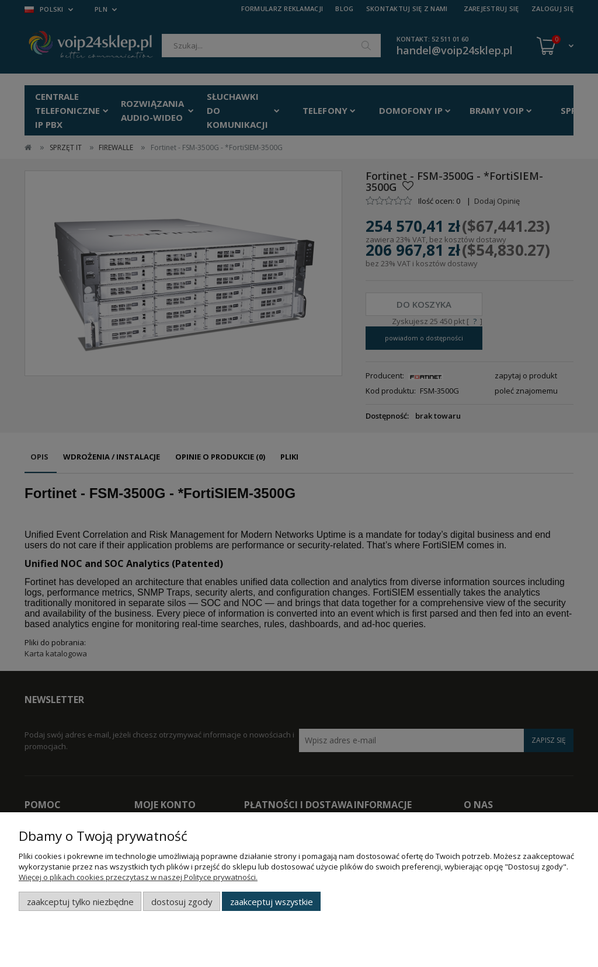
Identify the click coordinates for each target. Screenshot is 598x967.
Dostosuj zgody (181, 901)
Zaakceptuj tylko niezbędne (80, 901)
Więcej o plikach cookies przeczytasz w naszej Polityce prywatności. (138, 877)
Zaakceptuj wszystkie (271, 901)
